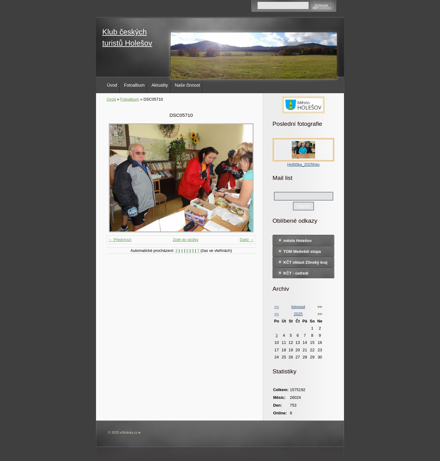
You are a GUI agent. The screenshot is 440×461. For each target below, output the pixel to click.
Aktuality (159, 85)
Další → (247, 239)
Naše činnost (187, 85)
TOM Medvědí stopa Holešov (302, 253)
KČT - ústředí (295, 273)
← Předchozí (119, 239)
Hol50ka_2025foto (303, 164)
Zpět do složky (186, 239)
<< (276, 306)
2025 (298, 314)
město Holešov (297, 240)
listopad (298, 306)
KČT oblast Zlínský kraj (305, 262)
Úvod (112, 85)
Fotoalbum (134, 85)
